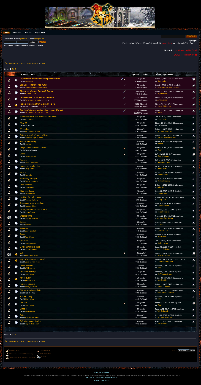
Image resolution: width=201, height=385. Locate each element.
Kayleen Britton (30, 206)
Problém (23, 160)
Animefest (24, 228)
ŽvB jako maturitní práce (30, 321)
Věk (21, 253)
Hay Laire (28, 175)
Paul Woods (29, 237)
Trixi (159, 268)
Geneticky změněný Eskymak (36, 88)
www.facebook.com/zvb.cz (185, 55)
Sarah (160, 150)
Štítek (22, 234)
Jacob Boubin (163, 175)
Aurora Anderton (31, 249)
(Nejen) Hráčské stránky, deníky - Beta (37, 104)
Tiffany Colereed (31, 287)
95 (47, 113)
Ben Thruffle (162, 280)
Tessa (160, 113)
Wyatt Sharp (162, 94)
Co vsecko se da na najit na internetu (37, 97)
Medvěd (28, 94)
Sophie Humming (31, 181)
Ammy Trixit (162, 200)
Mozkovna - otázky (28, 141)
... (37, 94)
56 (47, 100)
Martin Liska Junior (32, 318)
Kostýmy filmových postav (31, 197)
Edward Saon (30, 194)
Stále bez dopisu (27, 191)
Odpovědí (135, 74)
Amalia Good (162, 100)
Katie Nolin (29, 81)
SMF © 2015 (100, 378)
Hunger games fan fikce (30, 166)
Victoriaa (28, 225)
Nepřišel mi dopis (27, 284)
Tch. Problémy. (26, 296)
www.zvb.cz (167, 43)
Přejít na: (175, 351)
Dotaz (22, 154)
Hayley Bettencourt (32, 324)
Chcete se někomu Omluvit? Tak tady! (37, 91)
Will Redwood (30, 268)
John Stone (29, 187)
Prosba (23, 172)
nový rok (23, 123)
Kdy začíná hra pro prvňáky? (32, 259)
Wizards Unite (26, 216)
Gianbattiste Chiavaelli (166, 292)
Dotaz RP (24, 309)
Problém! (24, 241)
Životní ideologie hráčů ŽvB (31, 203)
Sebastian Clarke (31, 256)
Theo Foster (29, 119)
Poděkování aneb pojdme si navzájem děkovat (41, 110)
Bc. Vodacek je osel (32, 100)
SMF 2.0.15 (90, 378)
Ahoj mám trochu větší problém (33, 148)
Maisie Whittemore (164, 106)
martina (28, 144)
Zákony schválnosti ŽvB (30, 290)
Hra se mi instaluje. (28, 272)
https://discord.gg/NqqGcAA (185, 50)
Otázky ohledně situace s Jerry (33, 210)
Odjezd (23, 222)
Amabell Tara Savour (32, 218)
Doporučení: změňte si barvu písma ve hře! (40, 79)
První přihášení (26, 185)
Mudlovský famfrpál (28, 179)
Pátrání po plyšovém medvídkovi (34, 135)
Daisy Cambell (30, 231)
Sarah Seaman (30, 156)
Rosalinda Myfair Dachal (34, 138)
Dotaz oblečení (26, 265)
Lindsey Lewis (30, 243)
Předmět (24, 74)
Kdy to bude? (25, 278)
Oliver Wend (29, 274)
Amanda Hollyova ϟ (32, 200)
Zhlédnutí (146, 74)
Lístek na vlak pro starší (30, 247)
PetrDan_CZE (30, 280)
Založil (32, 74)
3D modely (24, 129)
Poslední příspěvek (164, 74)
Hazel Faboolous (31, 163)
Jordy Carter (29, 169)
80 (44, 106)
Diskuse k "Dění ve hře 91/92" (33, 85)
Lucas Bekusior (30, 212)
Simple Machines (111, 378)
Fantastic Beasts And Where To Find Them (38, 117)
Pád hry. (23, 303)
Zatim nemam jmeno (32, 262)
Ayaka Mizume (163, 231)
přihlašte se (24, 39)
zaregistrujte (39, 39)
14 (38, 94)
